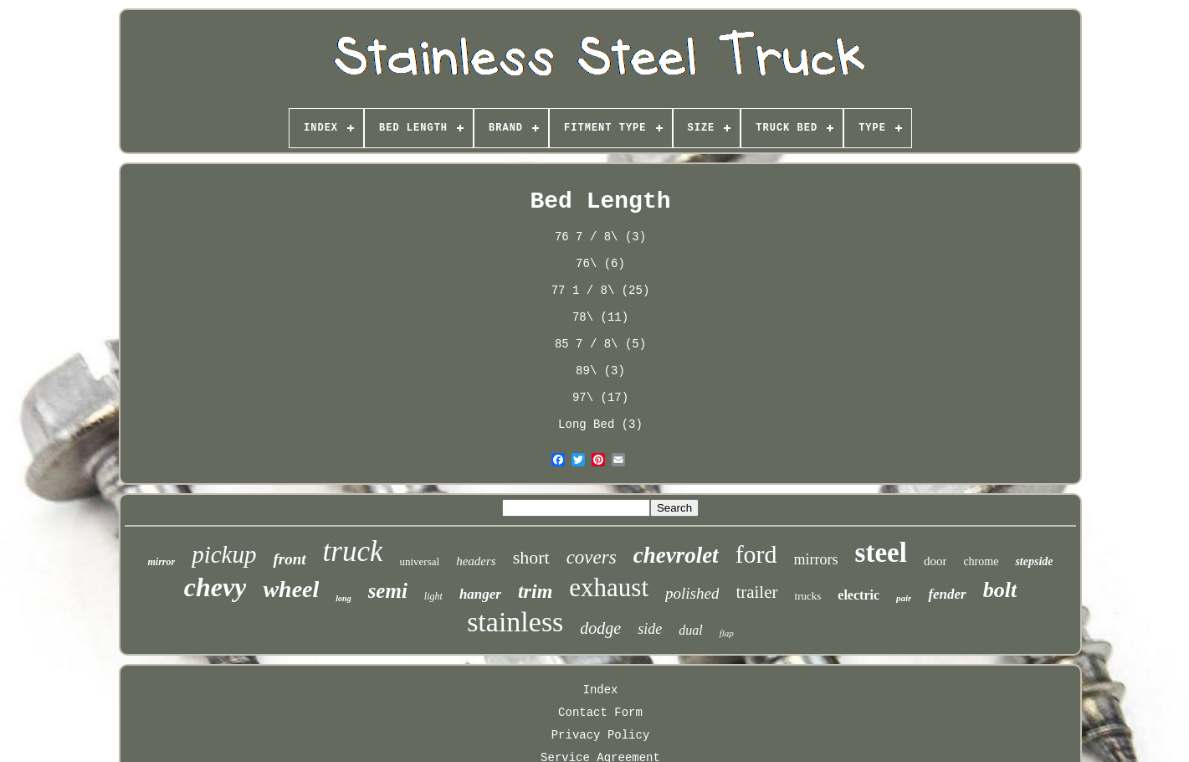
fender (947, 594)
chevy (215, 587)
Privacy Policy (600, 735)
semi (387, 590)
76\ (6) (600, 263)
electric (858, 595)
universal (419, 561)
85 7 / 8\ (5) (600, 344)
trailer (756, 592)
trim (535, 591)
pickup (224, 554)
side (650, 628)
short (531, 557)
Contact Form (600, 712)
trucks (808, 596)
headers (476, 561)
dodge (600, 628)
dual (690, 630)
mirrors (816, 559)
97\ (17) (600, 397)
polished (692, 593)
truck (353, 551)
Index (600, 690)
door (935, 561)
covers (591, 557)
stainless (515, 621)
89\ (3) (600, 371)
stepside (1034, 561)
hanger (480, 594)
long (343, 598)
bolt (1000, 590)
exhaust (608, 587)
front (289, 559)
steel (881, 553)
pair (903, 598)
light (433, 596)
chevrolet (676, 555)
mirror (161, 562)
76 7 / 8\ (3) (600, 237)
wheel (291, 589)
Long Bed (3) (600, 424)
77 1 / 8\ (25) (600, 290)
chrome (980, 561)
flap (727, 633)
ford (756, 554)
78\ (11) (600, 317)
